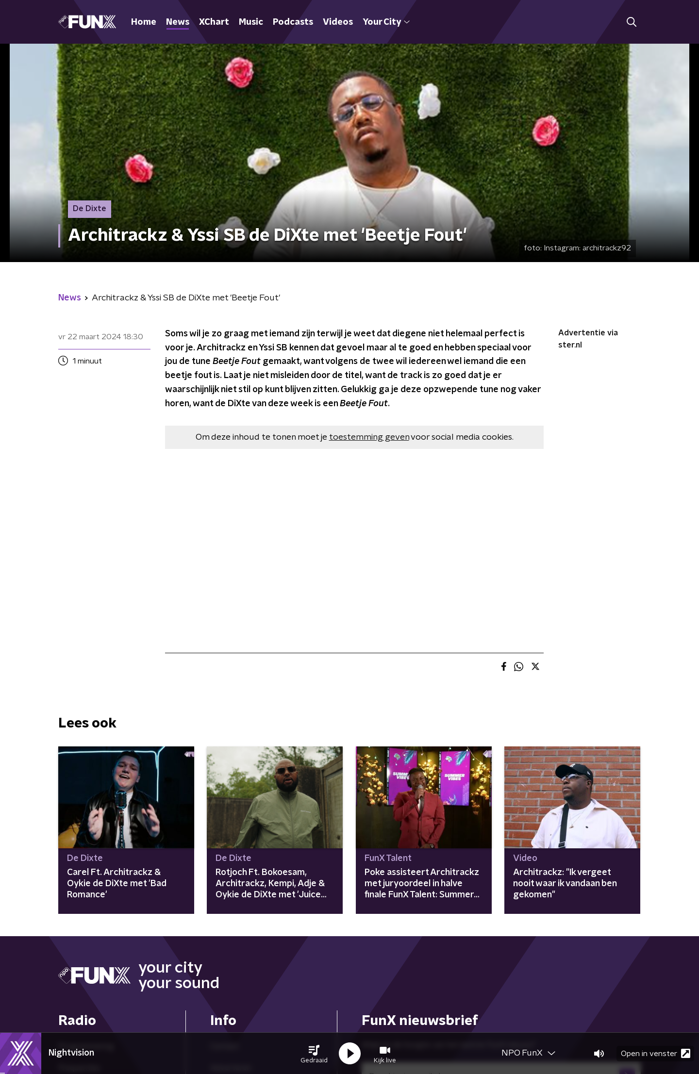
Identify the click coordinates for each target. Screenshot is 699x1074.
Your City (386, 22)
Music (251, 22)
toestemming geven (369, 437)
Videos (338, 22)
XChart (214, 22)
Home (143, 22)
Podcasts (293, 22)
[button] (314, 1053)
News (177, 22)
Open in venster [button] (655, 1053)
